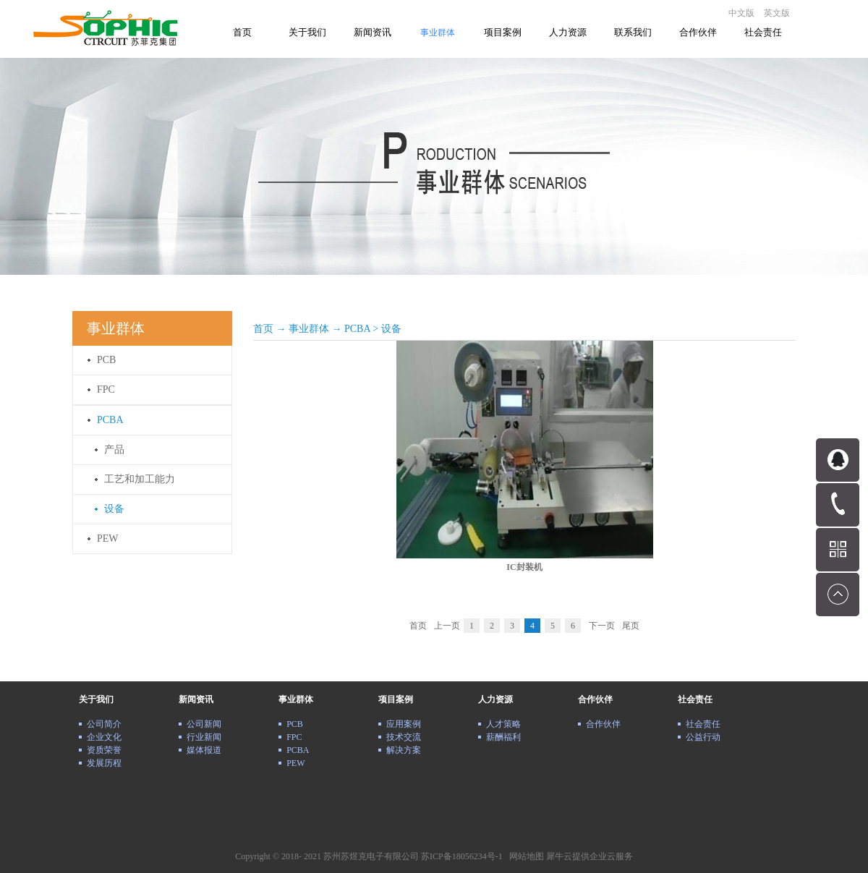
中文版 (741, 13)
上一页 (447, 626)
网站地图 (524, 856)
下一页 (602, 626)
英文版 (777, 13)
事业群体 (309, 328)
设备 (391, 328)
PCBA (357, 328)
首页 (242, 32)
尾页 (630, 626)
